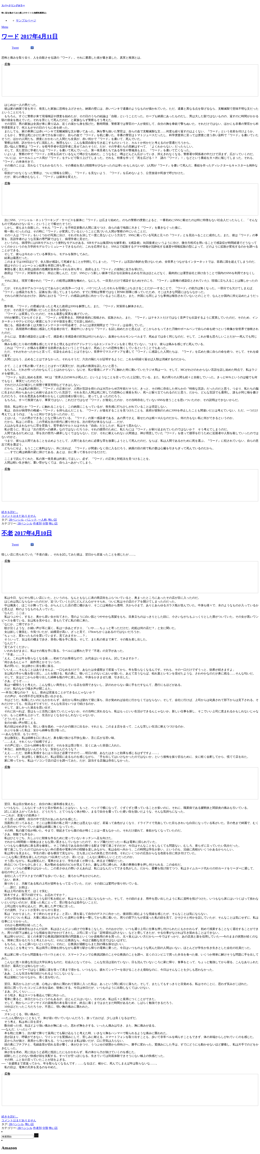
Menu (4, 26)
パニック (31, 519)
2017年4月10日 (33, 533)
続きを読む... (9, 512)
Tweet (15, 47)
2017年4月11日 (39, 36)
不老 (7, 533)
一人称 (42, 519)
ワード (10, 36)
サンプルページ (26, 20)
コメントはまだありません (18, 515)
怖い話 (52, 519)
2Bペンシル (16, 519)
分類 (45, 523)
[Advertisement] (46, 82)
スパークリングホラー (13, 5)
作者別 (37, 523)
